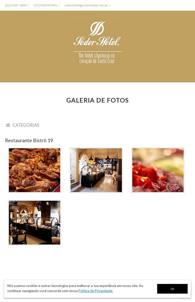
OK (172, 288)
